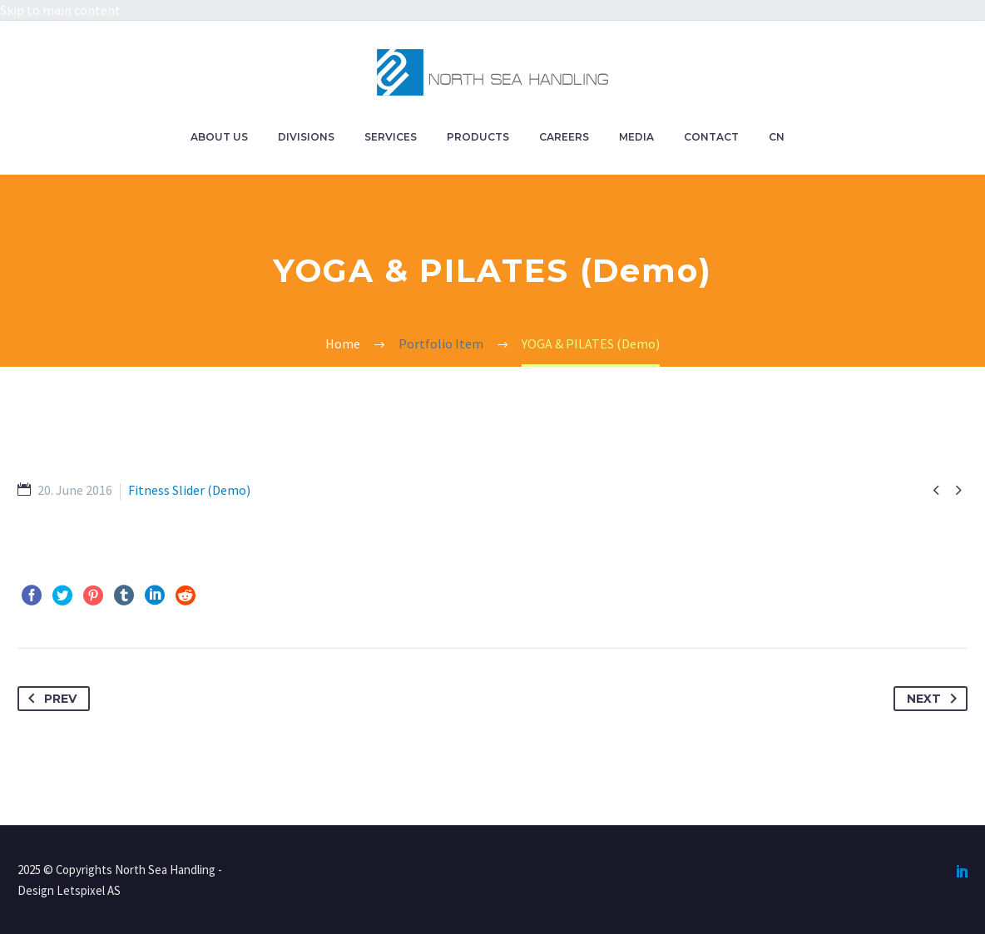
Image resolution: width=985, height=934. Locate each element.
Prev (49, 698)
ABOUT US (219, 137)
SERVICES (390, 137)
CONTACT (711, 137)
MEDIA (636, 137)
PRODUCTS (478, 137)
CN (777, 137)
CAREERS (564, 137)
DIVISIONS (306, 137)
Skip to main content (60, 10)
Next (935, 698)
